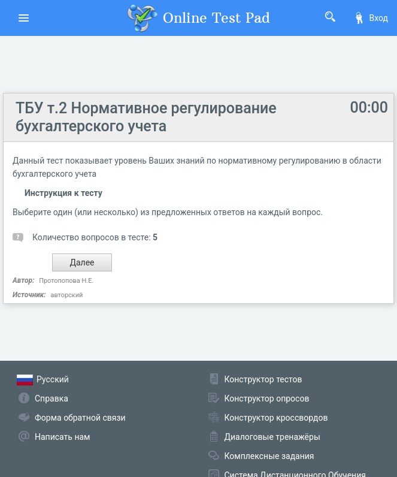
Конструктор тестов (263, 379)
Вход (370, 18)
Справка (51, 398)
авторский (66, 295)
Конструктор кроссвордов (276, 417)
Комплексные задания (269, 456)
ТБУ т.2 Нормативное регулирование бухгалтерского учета (146, 117)
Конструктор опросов (267, 398)
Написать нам (62, 437)
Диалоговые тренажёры (272, 437)
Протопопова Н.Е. (66, 281)
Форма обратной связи (80, 417)
